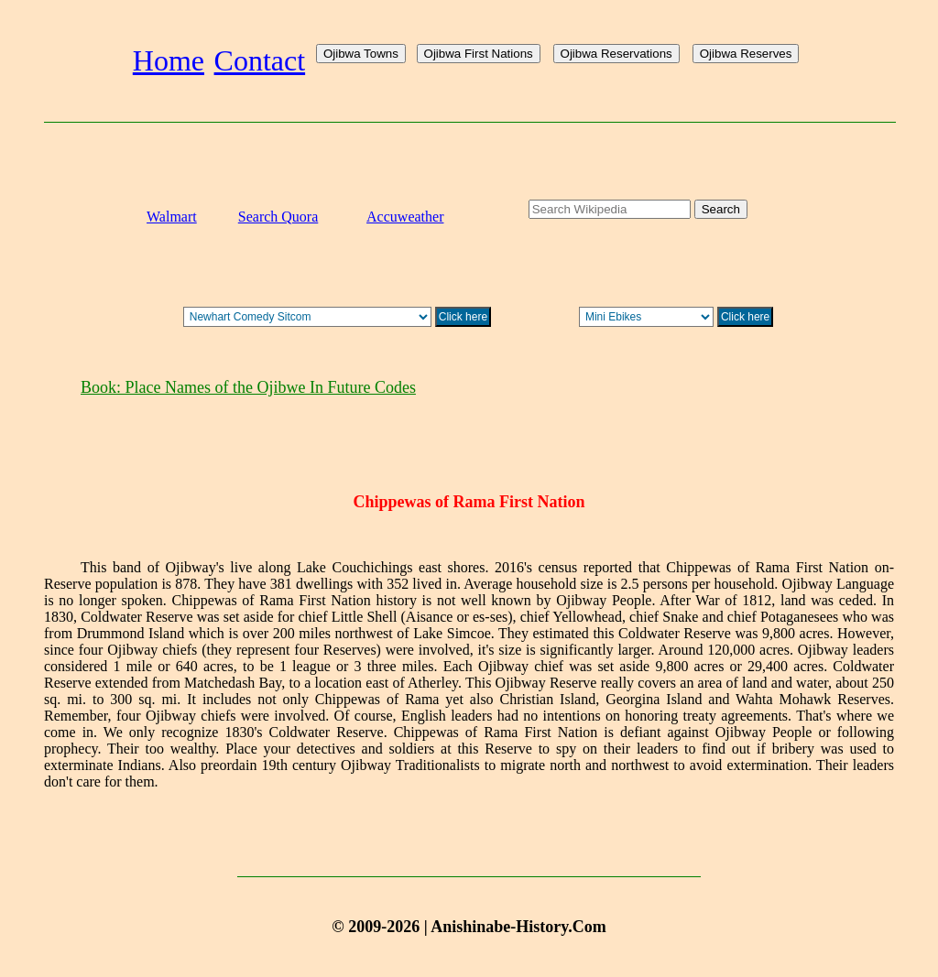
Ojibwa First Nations (478, 53)
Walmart (172, 216)
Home (168, 60)
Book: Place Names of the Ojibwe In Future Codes (248, 387)
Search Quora (278, 216)
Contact (260, 60)
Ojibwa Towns (360, 53)
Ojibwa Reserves (746, 53)
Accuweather (404, 216)
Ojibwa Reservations (616, 53)
